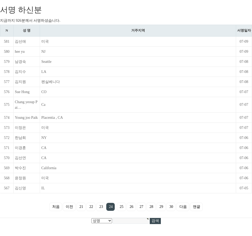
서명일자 (244, 30)
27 (141, 207)
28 (151, 207)
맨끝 (196, 207)
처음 (56, 207)
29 (161, 207)
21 (81, 207)
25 (121, 207)
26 (131, 207)
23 (101, 207)
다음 (183, 207)
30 (171, 207)
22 (91, 207)
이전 (69, 207)
